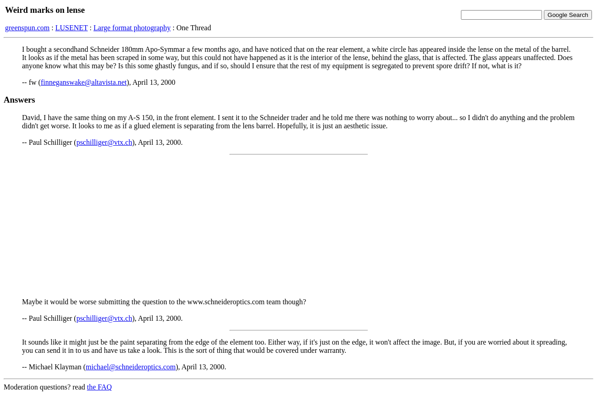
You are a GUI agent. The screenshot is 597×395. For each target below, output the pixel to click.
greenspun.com (27, 28)
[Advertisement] (299, 226)
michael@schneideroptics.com (130, 367)
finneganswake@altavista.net (84, 82)
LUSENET (71, 28)
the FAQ (99, 387)
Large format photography (132, 28)
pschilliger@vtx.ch (104, 142)
